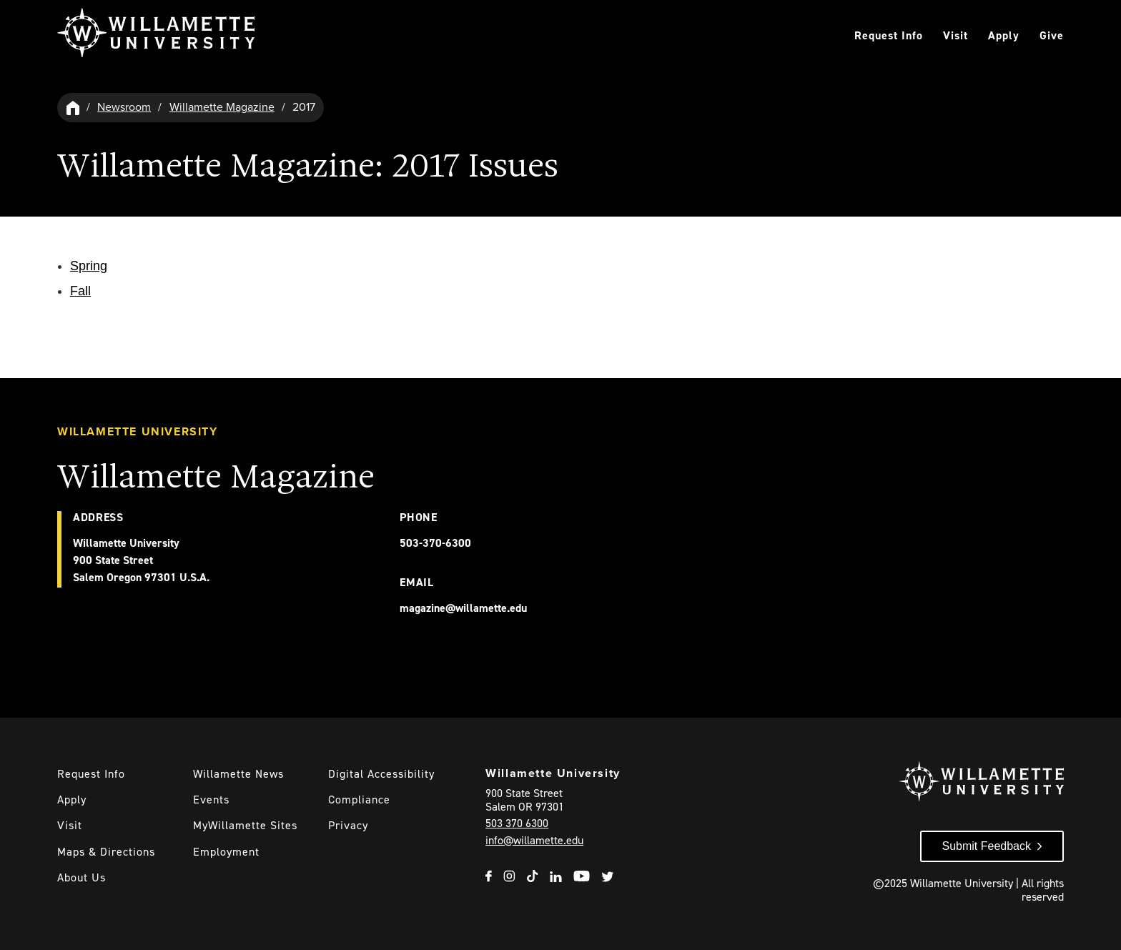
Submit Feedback (986, 846)
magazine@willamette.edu (463, 607)
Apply (1003, 35)
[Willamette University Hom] (73, 108)
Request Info (888, 35)
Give (1051, 35)
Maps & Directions (106, 852)
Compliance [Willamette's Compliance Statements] (359, 799)
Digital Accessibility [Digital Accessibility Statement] (381, 774)
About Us (81, 877)
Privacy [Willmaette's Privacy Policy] (348, 825)
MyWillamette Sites (245, 825)
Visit (955, 35)
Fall (80, 291)
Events (211, 799)
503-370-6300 (435, 542)
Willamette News (238, 774)
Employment (226, 852)
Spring (88, 266)
